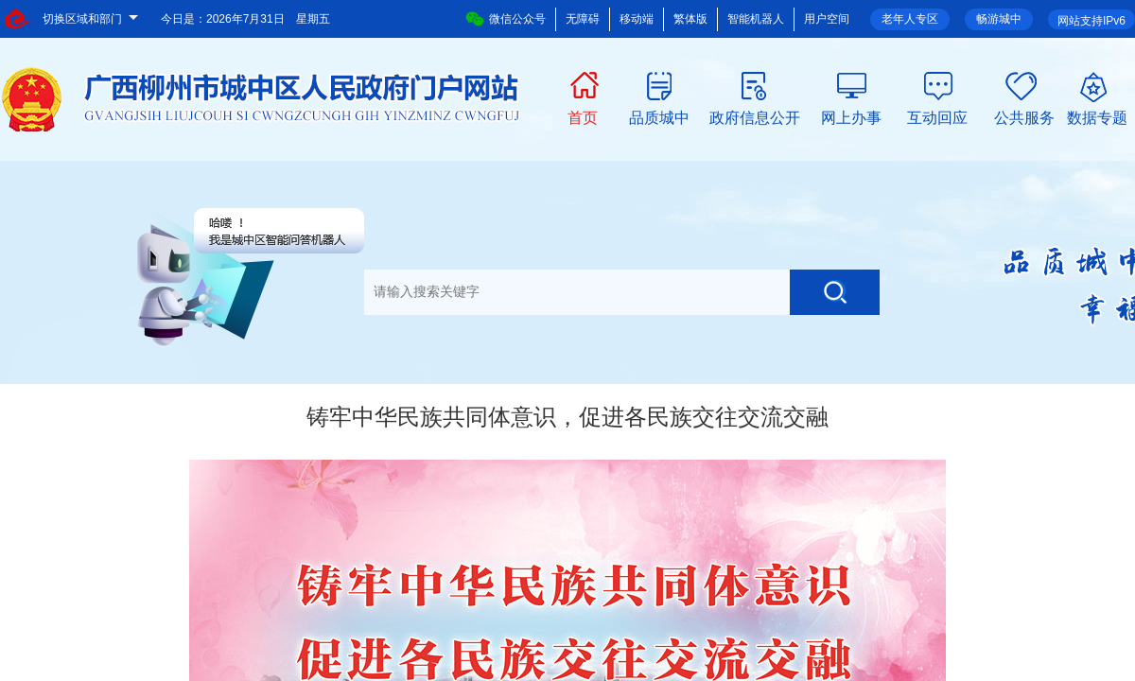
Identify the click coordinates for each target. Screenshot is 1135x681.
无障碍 (583, 19)
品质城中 (659, 116)
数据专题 (1097, 116)
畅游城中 (999, 19)
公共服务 (1024, 116)
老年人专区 (910, 19)
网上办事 (851, 116)
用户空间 (826, 19)
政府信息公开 (754, 116)
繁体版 (690, 19)
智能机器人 (755, 19)
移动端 (637, 19)
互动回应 (937, 116)
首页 (583, 116)
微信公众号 (505, 19)
